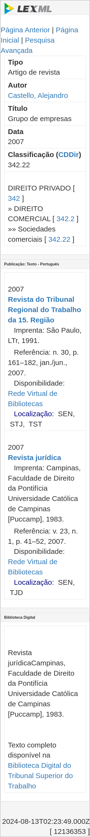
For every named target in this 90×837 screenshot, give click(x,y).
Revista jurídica (34, 457)
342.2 (65, 219)
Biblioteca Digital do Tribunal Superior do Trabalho (40, 775)
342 (14, 198)
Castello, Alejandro (38, 95)
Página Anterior (25, 30)
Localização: (34, 414)
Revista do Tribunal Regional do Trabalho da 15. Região (44, 309)
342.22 (59, 239)
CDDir (68, 154)
